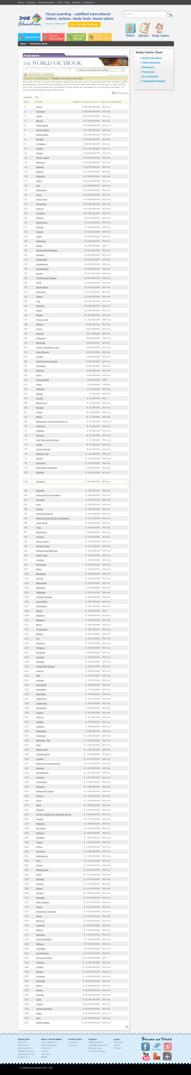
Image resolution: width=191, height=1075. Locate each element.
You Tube (45, 1054)
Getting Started (95, 1042)
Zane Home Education (53, 37)
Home (21, 2)
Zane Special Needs (76, 37)
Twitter (44, 1051)
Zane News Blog (49, 1042)
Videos (131, 30)
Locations (73, 1045)
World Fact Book (38, 43)
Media (44, 1057)
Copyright (118, 1042)
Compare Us (24, 1057)
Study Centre (160, 30)
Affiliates (76, 2)
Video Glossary (151, 62)
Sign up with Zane (84, 24)
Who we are (23, 1045)
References (34, 74)
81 (37, 97)
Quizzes (144, 30)
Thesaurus (148, 71)
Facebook (46, 1048)
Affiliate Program (26, 1051)
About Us (22, 1042)
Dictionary (148, 67)
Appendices (48, 74)
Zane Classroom (29, 37)
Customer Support (97, 1051)
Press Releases (48, 1045)
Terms (117, 1045)
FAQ (60, 2)
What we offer (24, 1048)
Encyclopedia (150, 76)
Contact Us (88, 2)
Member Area (94, 1048)
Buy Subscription (47, 2)
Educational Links (26, 1054)
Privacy (117, 1048)
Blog (67, 2)
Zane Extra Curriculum (100, 37)
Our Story (31, 2)
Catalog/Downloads (153, 81)
